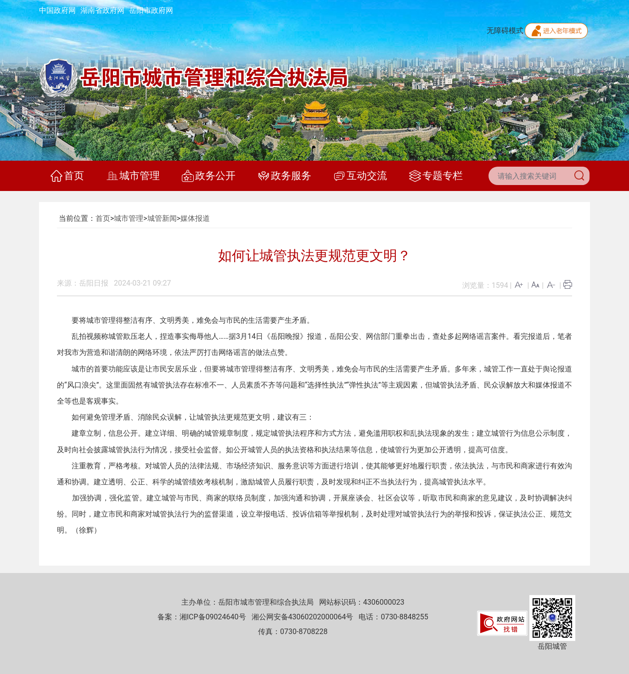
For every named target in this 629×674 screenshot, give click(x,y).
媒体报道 (195, 218)
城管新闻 (162, 218)
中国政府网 (57, 10)
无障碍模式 (505, 30)
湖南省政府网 (102, 10)
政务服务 (284, 175)
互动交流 (360, 175)
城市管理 (133, 175)
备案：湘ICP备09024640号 (201, 616)
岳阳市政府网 (151, 10)
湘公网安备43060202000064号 (303, 616)
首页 (67, 175)
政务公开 (209, 175)
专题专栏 (436, 175)
